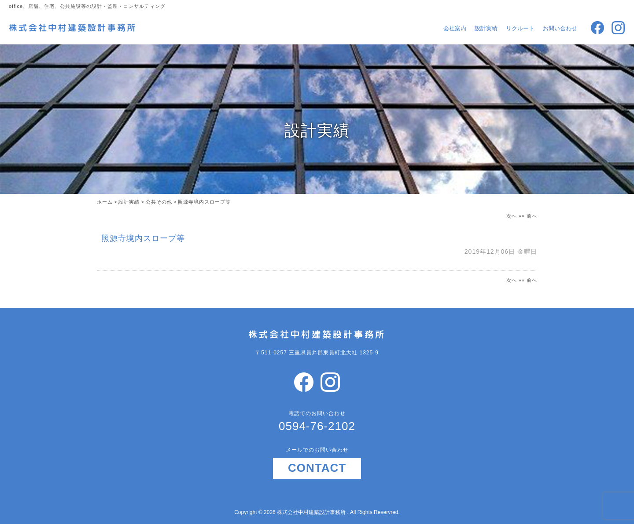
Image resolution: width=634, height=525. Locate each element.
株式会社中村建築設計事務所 (312, 512)
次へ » (514, 216)
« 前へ (529, 216)
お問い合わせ (560, 28)
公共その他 (159, 201)
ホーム (105, 201)
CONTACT (317, 467)
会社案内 (454, 28)
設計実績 (486, 28)
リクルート (520, 28)
